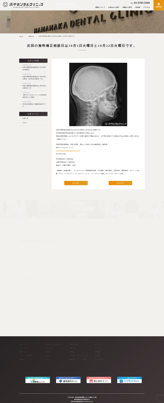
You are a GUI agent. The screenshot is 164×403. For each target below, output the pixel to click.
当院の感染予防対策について (54, 344)
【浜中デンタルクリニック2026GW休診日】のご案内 (34, 95)
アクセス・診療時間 (26, 355)
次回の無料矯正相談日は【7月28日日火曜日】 (34, 67)
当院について (24, 344)
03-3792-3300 (140, 2)
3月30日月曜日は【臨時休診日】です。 (34, 104)
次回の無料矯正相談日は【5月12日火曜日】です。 (34, 86)
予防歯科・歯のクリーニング (79, 355)
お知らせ (25, 118)
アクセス (146, 7)
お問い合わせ (49, 348)
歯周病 (72, 352)
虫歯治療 (72, 348)
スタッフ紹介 (24, 348)
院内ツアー (23, 352)
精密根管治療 (74, 344)
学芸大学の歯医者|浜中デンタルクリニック (82, 399)
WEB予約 (48, 352)
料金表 (137, 7)
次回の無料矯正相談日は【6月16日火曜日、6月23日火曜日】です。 (34, 77)
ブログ (24, 123)
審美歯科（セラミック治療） (79, 359)
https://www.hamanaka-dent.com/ (68, 151)
